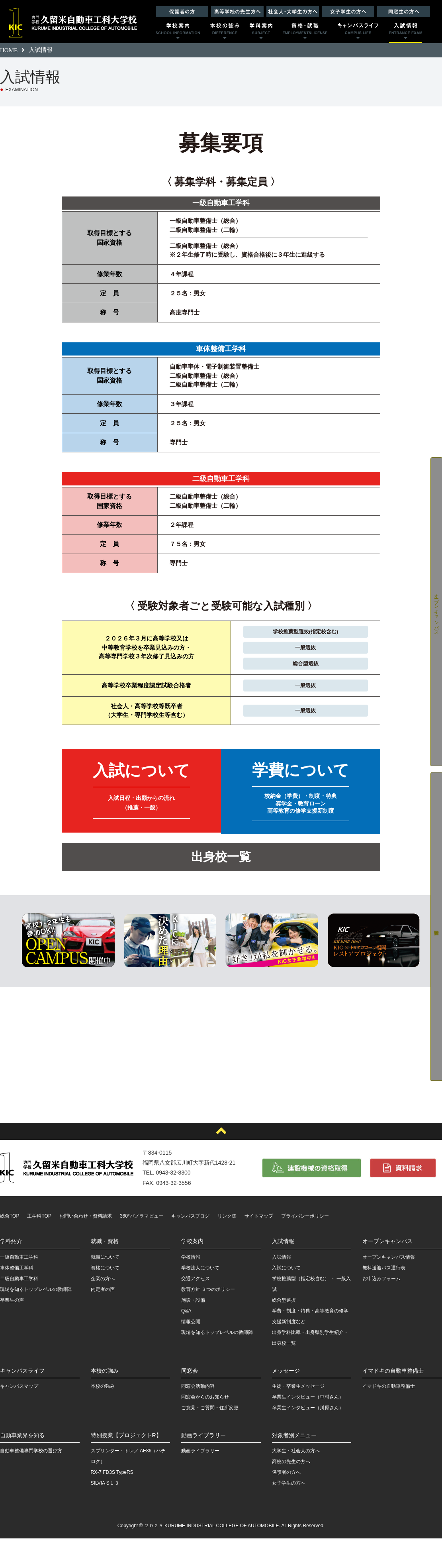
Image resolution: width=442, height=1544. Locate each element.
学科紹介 (11, 1247)
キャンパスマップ (19, 1392)
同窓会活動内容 (198, 1392)
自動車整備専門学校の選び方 (31, 1457)
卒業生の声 (12, 1305)
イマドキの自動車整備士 (393, 1376)
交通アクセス (195, 1284)
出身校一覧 (221, 863)
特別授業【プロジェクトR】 (126, 1441)
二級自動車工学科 (19, 1284)
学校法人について (200, 1273)
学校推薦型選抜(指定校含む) (302, 632)
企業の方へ (103, 1284)
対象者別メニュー (294, 1441)
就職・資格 (105, 1247)
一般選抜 (302, 649)
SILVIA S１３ (105, 1489)
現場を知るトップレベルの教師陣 (36, 1295)
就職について (105, 1262)
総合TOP (9, 1221)
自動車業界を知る (22, 1441)
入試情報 (283, 1247)
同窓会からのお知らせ (205, 1402)
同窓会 (189, 1376)
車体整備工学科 (16, 1273)
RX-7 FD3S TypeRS (112, 1478)
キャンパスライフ (22, 1376)
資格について (105, 1273)
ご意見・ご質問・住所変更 (210, 1413)
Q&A (186, 1316)
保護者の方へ (286, 1478)
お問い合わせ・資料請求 (85, 1221)
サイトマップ (258, 1221)
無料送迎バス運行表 (383, 1273)
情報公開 (190, 1327)
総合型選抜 (302, 665)
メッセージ (286, 1376)
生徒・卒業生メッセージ (298, 1392)
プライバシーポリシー (305, 1221)
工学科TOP (39, 1221)
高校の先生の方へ (291, 1467)
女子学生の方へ (288, 1489)
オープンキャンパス (387, 1247)
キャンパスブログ (190, 1221)
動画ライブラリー (203, 1441)
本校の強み (105, 1376)
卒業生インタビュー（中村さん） (308, 1402)
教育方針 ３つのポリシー (208, 1295)
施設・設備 (193, 1305)
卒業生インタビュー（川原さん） (308, 1413)
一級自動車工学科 (19, 1262)
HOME (9, 50)
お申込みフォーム (381, 1284)
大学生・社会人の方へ (296, 1457)
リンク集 (227, 1221)
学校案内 (192, 1247)
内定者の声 (103, 1295)
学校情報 (190, 1262)
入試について (286, 1273)
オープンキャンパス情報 (388, 1262)
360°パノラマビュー (141, 1221)
